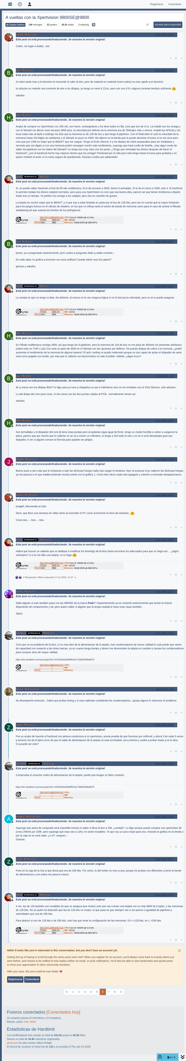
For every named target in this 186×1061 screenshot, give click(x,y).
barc (18, 70)
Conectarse (32, 979)
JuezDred (21, 633)
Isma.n (19, 689)
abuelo (19, 591)
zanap (19, 725)
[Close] (179, 950)
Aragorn (20, 816)
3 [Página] (85, 991)
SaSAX (19, 34)
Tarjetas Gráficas (15, 25)
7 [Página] (109, 991)
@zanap (48, 764)
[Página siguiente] (121, 992)
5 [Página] (97, 991)
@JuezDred (32, 689)
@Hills (44, 177)
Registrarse (15, 979)
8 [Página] (115, 991)
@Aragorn (30, 859)
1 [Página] (73, 991)
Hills (18, 115)
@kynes (27, 241)
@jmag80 (31, 34)
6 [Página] (103, 991)
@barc (26, 115)
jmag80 (19, 459)
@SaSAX (28, 70)
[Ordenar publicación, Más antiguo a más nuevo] (148, 24)
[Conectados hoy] (63, 1012)
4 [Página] (91, 991)
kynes (19, 177)
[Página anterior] (67, 992)
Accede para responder (168, 24)
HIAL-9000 (30, 1021)
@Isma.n (29, 725)
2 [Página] (79, 991)
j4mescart (12, 1042)
